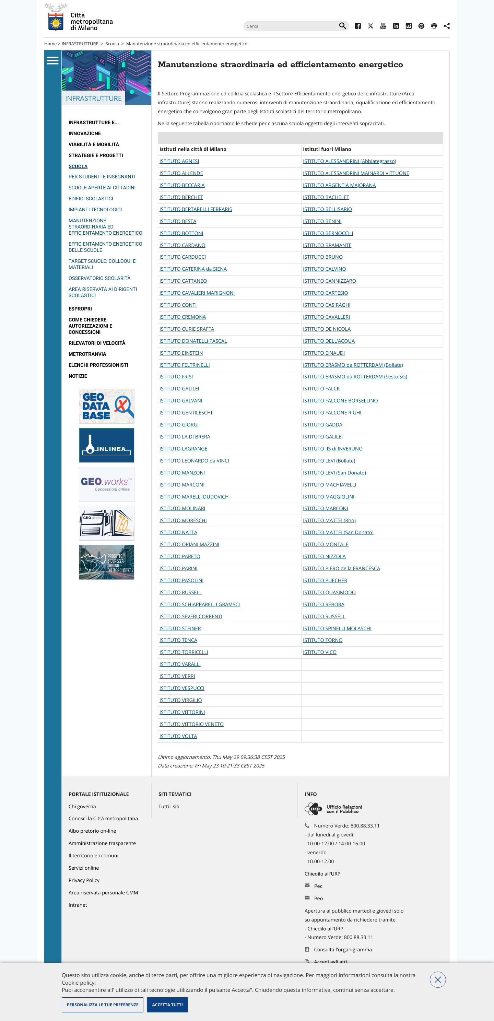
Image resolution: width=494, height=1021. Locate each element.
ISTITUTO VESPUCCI (182, 688)
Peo (318, 898)
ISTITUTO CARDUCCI (183, 257)
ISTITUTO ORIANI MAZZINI (189, 544)
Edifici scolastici (91, 199)
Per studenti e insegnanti (102, 177)
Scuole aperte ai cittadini (102, 188)
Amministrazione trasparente (102, 843)
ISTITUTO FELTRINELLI (185, 365)
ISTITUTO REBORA (323, 604)
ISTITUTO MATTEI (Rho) (329, 520)
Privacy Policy (84, 880)
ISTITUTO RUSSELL (181, 592)
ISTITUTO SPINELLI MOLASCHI (337, 628)
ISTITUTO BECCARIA (182, 185)
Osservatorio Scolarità (100, 278)
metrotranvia (87, 354)
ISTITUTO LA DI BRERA (185, 437)
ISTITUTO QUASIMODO (329, 592)
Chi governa (82, 806)
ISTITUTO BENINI (322, 221)
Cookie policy (78, 982)
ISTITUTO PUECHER (325, 580)
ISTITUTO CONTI (178, 305)
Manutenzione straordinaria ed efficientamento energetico (186, 43)
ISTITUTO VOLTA (178, 736)
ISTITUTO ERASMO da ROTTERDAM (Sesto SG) (355, 377)
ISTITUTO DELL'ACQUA (329, 341)
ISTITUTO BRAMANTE (327, 245)
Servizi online (84, 868)
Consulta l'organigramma (343, 950)
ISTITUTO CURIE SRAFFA (187, 329)
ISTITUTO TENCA (178, 640)
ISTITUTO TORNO (322, 640)
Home (50, 43)
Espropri (80, 309)
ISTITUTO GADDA (322, 425)
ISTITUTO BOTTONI (181, 233)
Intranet (78, 905)
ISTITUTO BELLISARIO (327, 209)
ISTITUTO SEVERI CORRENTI (191, 616)
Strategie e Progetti (96, 156)
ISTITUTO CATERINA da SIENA (193, 269)
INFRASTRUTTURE (80, 43)
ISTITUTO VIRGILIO (181, 700)
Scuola (112, 43)
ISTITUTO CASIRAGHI (326, 305)
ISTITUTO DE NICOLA (327, 329)
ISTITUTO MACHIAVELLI (329, 485)
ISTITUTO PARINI (179, 568)
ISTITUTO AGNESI (179, 161)
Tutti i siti (168, 806)
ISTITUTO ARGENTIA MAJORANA (339, 185)
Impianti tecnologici (95, 210)
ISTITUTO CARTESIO (325, 293)
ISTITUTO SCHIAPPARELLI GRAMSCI (200, 604)
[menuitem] (106, 122)
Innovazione (85, 134)
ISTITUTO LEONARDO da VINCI (194, 461)
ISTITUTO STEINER (180, 628)
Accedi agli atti (330, 962)
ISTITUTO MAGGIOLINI (328, 497)
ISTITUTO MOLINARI (182, 508)
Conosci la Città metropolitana (103, 818)
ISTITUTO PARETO (180, 556)
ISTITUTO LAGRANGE (183, 449)
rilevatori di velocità (97, 343)
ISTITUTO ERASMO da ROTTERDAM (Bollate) (353, 365)
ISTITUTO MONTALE (326, 544)
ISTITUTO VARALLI (180, 664)
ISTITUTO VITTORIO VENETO (192, 724)
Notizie (78, 376)
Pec (318, 886)
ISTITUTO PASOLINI (181, 580)
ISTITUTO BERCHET (181, 197)
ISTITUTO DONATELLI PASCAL (193, 341)
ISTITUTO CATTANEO (183, 281)
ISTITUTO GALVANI (181, 401)
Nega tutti (438, 980)
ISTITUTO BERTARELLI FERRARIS (196, 209)
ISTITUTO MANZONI (182, 473)
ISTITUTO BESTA (178, 221)
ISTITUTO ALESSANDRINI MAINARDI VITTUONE (356, 173)
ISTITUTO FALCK (321, 389)
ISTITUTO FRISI (176, 377)
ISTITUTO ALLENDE (181, 173)
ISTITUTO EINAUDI (324, 353)
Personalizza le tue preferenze (102, 1005)
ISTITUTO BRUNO (323, 257)
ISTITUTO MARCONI (182, 485)
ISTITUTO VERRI (177, 676)
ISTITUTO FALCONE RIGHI (332, 413)
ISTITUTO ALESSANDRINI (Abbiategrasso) (349, 161)
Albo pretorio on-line (92, 831)
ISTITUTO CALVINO (324, 269)
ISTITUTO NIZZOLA (324, 556)
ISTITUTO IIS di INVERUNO (333, 449)
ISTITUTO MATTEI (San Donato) (338, 532)
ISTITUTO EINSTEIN (181, 353)
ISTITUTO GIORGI (179, 425)
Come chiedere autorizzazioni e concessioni (90, 326)
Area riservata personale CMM (103, 893)
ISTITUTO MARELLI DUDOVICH (194, 497)
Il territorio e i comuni (93, 856)
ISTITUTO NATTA (178, 532)
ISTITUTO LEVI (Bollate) (329, 461)
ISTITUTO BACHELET (326, 197)
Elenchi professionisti (98, 365)
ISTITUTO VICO (320, 652)
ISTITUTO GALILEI (179, 389)
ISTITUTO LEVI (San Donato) (334, 473)
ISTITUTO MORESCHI (183, 520)
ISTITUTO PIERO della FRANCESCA (341, 568)
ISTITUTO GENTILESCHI (186, 413)
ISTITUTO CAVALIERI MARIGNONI (197, 293)
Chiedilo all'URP (323, 874)
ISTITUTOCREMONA (183, 317)
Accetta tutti (167, 1005)
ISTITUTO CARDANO (182, 245)
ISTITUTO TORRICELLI (184, 652)
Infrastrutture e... (94, 123)
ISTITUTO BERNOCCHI (328, 233)
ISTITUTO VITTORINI (182, 712)
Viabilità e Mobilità (94, 145)
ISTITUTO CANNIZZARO (329, 281)
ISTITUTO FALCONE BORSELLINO (340, 401)
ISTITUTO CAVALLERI (326, 317)
